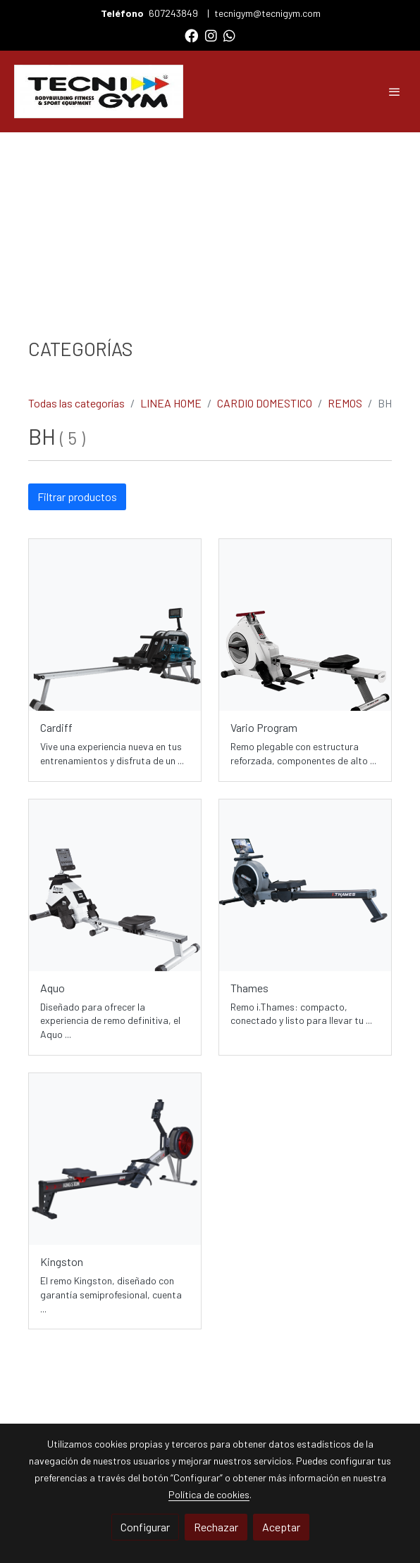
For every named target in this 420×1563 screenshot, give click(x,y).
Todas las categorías (76, 403)
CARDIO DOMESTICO (264, 403)
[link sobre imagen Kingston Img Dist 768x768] (115, 1159)
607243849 (174, 13)
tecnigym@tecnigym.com (267, 13)
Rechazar (216, 1526)
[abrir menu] (395, 91)
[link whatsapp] (229, 35)
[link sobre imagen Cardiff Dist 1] (115, 625)
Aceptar (281, 1526)
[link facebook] (191, 35)
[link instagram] (211, 35)
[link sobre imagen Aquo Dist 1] (115, 885)
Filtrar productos (77, 496)
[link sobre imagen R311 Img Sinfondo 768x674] (305, 885)
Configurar (145, 1526)
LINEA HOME (171, 403)
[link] (98, 91)
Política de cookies (208, 1494)
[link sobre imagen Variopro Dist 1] (305, 625)
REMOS (345, 403)
